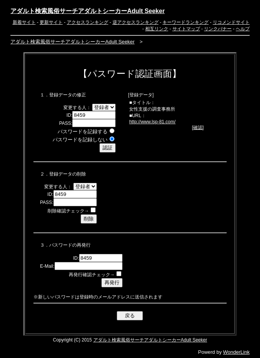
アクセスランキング (87, 22)
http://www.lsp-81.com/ (152, 121)
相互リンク (156, 28)
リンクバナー (218, 28)
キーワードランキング (185, 22)
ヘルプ (243, 28)
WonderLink (236, 352)
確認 (197, 127)
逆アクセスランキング (136, 22)
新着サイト (24, 22)
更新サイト (51, 22)
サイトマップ (186, 28)
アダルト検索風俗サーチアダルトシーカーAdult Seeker (87, 11)
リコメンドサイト (231, 22)
